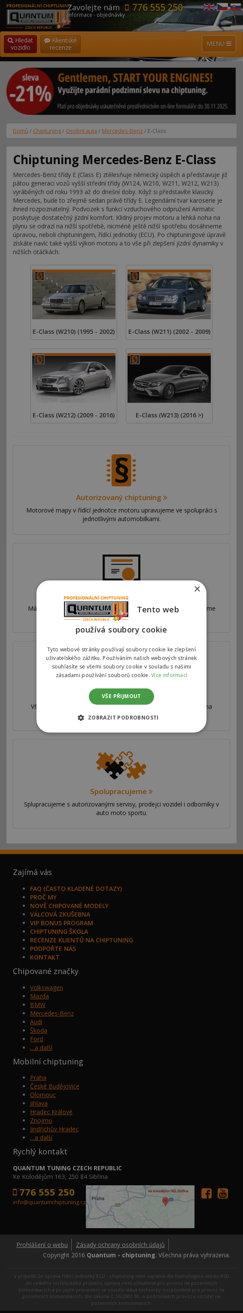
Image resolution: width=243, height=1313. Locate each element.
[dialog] (121, 656)
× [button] (197, 589)
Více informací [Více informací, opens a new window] (169, 675)
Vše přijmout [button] (121, 696)
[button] (121, 717)
